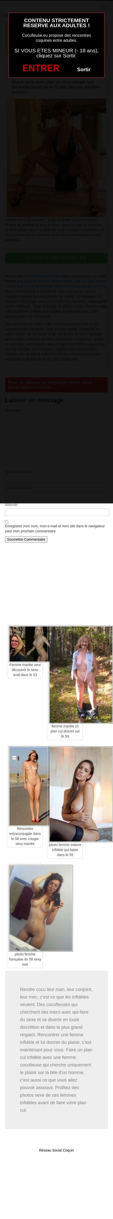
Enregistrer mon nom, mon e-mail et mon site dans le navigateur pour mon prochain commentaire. (55, 528)
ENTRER (41, 68)
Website (11, 505)
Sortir (83, 69)
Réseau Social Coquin (56, 1150)
